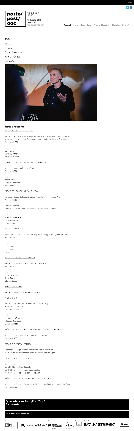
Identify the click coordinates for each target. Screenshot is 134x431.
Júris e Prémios (12, 57)
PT (128, 2)
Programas (10, 48)
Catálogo (10, 61)
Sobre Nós (127, 25)
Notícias (116, 25)
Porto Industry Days (82, 25)
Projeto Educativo (102, 25)
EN (131, 2)
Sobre (8, 44)
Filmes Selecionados (15, 52)
